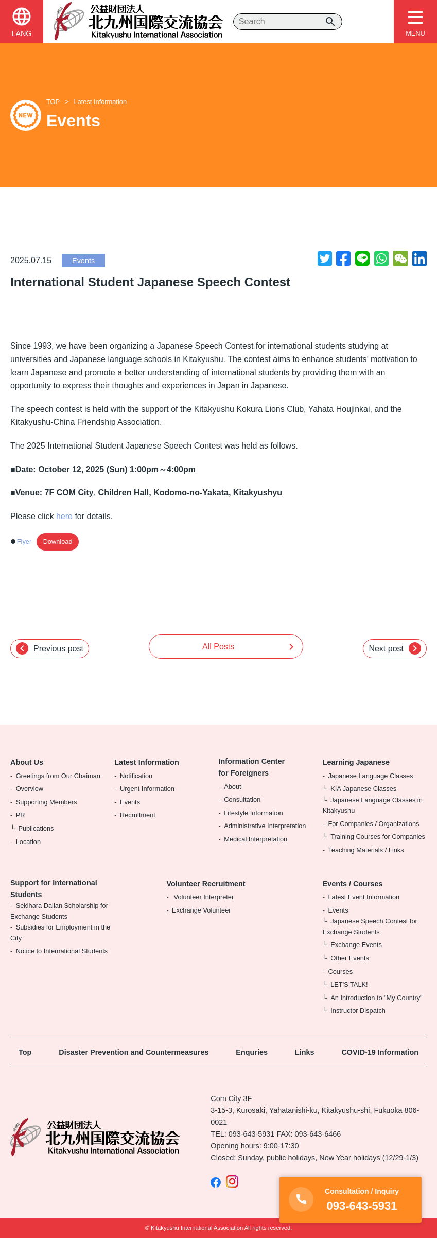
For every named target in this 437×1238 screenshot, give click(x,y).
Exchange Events (356, 945)
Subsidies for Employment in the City (60, 932)
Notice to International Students (62, 951)
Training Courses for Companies (377, 836)
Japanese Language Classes (370, 776)
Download (58, 541)
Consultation (242, 799)
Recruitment (137, 815)
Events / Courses (353, 884)
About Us (26, 762)
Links (304, 1052)
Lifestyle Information (253, 813)
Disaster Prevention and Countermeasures (133, 1052)
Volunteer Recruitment (205, 884)
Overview (29, 789)
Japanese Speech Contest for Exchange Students (370, 926)
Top (25, 1052)
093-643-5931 (252, 1134)
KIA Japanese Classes (363, 789)
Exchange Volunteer (201, 910)
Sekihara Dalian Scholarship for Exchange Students (59, 911)
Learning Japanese (356, 762)
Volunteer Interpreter (203, 897)
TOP (53, 102)
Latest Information (100, 102)
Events (83, 260)
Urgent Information (147, 789)
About (232, 786)
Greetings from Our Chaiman (58, 776)
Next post (395, 648)
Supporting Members (46, 802)
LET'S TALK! (349, 984)
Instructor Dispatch (358, 1011)
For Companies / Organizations (373, 824)
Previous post (49, 648)
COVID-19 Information (379, 1052)
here (64, 516)
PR (20, 815)
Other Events (349, 958)
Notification (136, 776)
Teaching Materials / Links (366, 850)
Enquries (252, 1052)
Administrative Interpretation (265, 826)
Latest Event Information (363, 897)
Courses (340, 971)
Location (28, 842)
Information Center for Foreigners (252, 767)
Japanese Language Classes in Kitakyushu (373, 805)
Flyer (24, 541)
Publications (36, 828)
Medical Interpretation (255, 839)
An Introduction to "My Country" (376, 998)
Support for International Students (53, 889)
